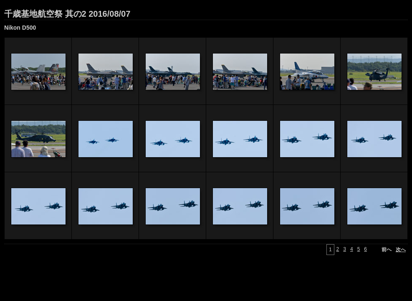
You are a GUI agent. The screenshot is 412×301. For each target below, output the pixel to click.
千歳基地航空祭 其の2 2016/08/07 (67, 13)
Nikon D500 (20, 27)
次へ (401, 250)
